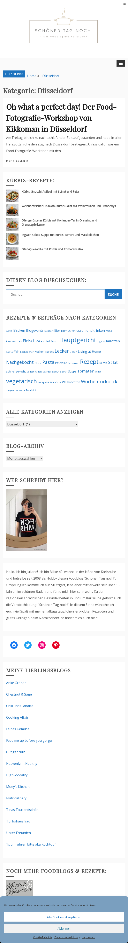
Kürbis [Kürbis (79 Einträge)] (49, 351)
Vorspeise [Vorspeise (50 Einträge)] (43, 382)
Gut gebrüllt (15, 752)
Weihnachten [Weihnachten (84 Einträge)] (71, 382)
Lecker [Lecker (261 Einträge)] (62, 351)
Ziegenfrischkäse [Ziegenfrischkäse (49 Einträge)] (15, 390)
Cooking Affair (17, 717)
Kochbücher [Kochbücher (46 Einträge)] (27, 351)
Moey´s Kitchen (18, 786)
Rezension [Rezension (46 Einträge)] (73, 362)
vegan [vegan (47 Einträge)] (98, 371)
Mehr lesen (16, 161)
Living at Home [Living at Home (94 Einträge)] (89, 351)
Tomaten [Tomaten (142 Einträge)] (85, 371)
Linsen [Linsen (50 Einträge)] (73, 351)
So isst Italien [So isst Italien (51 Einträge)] (34, 371)
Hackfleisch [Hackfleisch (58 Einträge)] (51, 341)
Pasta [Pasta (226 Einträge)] (48, 362)
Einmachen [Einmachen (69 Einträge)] (68, 331)
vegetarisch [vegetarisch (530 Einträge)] (21, 381)
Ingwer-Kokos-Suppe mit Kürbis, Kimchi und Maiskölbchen (60, 235)
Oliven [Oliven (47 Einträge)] (38, 362)
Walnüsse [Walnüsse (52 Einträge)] (55, 382)
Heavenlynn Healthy (21, 763)
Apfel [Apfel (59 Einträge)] (9, 331)
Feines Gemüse (17, 729)
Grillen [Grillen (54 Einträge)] (40, 341)
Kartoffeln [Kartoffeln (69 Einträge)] (12, 352)
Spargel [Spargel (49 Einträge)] (47, 371)
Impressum (88, 937)
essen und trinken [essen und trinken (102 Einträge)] (90, 330)
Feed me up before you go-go (29, 740)
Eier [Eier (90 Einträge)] (57, 330)
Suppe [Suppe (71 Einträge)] (72, 371)
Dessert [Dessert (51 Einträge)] (48, 330)
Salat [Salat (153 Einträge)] (113, 362)
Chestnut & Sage (19, 694)
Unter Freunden (18, 833)
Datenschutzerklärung (67, 937)
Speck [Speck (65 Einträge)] (55, 371)
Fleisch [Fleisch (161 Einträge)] (29, 340)
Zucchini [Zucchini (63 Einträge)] (31, 390)
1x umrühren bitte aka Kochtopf (31, 844)
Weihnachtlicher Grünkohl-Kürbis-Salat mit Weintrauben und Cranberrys (69, 206)
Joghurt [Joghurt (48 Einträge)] (101, 341)
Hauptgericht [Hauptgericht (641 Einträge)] (77, 340)
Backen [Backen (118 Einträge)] (19, 330)
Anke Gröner (16, 683)
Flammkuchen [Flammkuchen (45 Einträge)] (14, 341)
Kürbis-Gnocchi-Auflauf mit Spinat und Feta (50, 191)
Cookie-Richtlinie (42, 937)
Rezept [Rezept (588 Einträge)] (89, 361)
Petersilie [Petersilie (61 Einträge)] (61, 363)
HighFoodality (17, 775)
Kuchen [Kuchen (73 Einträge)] (39, 352)
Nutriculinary (16, 798)
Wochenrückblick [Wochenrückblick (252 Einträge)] (99, 381)
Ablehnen (64, 928)
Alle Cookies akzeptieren (64, 917)
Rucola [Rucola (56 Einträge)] (103, 363)
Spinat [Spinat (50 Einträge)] (63, 371)
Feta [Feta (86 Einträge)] (109, 330)
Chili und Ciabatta (19, 706)
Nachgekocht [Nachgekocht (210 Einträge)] (20, 362)
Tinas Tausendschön (22, 809)
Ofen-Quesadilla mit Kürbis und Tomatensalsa (52, 249)
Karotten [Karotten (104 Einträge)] (113, 341)
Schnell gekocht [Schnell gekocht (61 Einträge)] (16, 371)
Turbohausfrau (18, 821)
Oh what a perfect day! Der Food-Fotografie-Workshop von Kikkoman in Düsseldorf (61, 118)
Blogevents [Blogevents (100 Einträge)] (35, 330)
